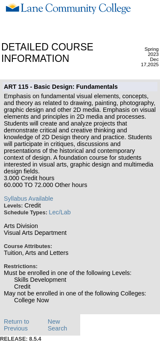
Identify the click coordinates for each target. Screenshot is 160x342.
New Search (57, 325)
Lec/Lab (60, 212)
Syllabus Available (28, 198)
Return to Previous (16, 325)
